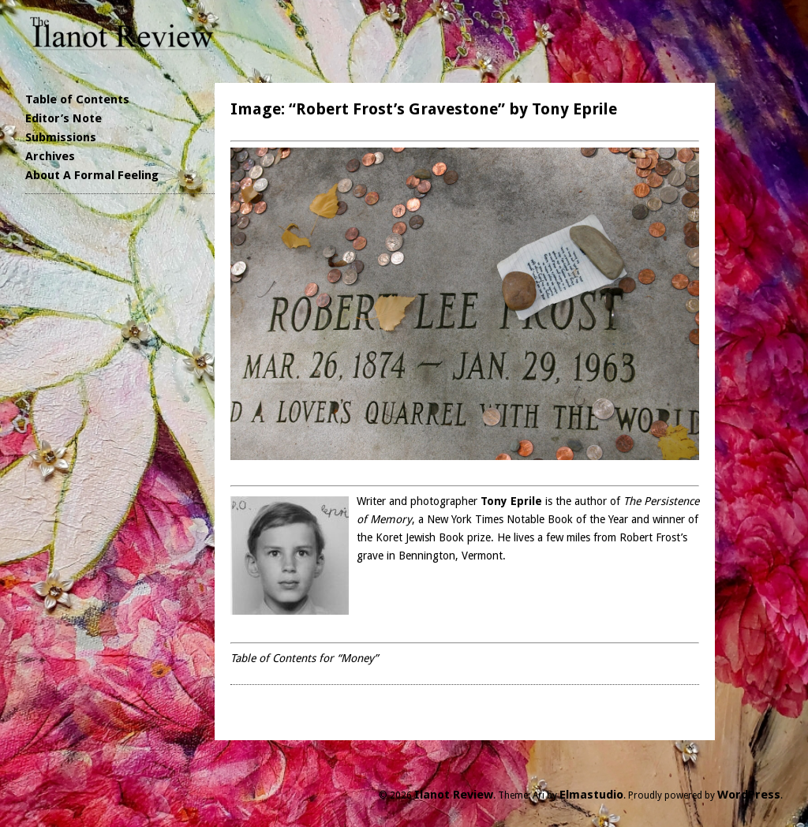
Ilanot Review (453, 795)
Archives (50, 156)
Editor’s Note (63, 118)
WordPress (748, 795)
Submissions (60, 137)
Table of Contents (77, 99)
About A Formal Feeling (92, 175)
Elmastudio (591, 795)
